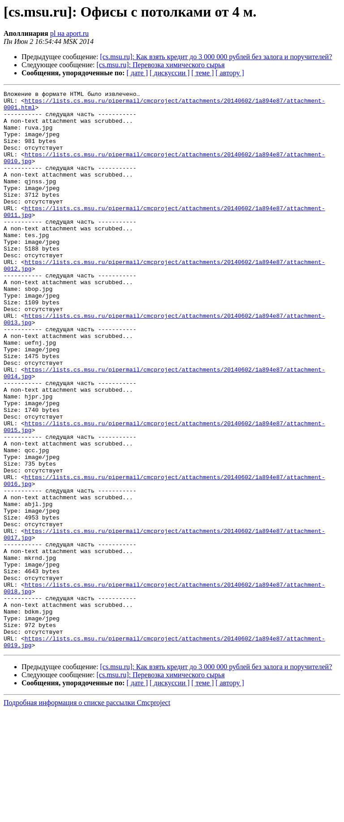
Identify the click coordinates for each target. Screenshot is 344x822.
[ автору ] (229, 73)
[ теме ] (202, 73)
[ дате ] (137, 73)
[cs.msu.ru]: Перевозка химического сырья (161, 65)
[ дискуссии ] (169, 73)
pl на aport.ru (69, 33)
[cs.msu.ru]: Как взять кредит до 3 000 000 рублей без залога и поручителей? (216, 57)
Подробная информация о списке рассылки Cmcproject (87, 814)
